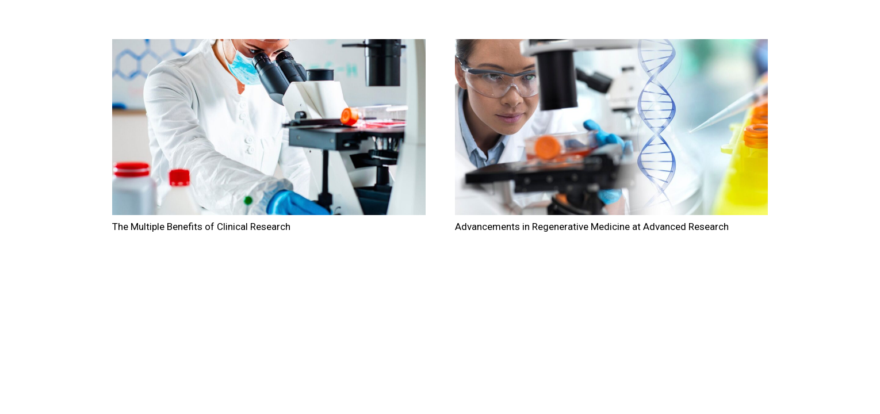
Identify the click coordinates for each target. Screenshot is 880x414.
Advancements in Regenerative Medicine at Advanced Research (592, 226)
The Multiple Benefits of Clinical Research (201, 226)
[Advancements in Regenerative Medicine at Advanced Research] (611, 127)
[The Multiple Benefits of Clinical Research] (269, 127)
